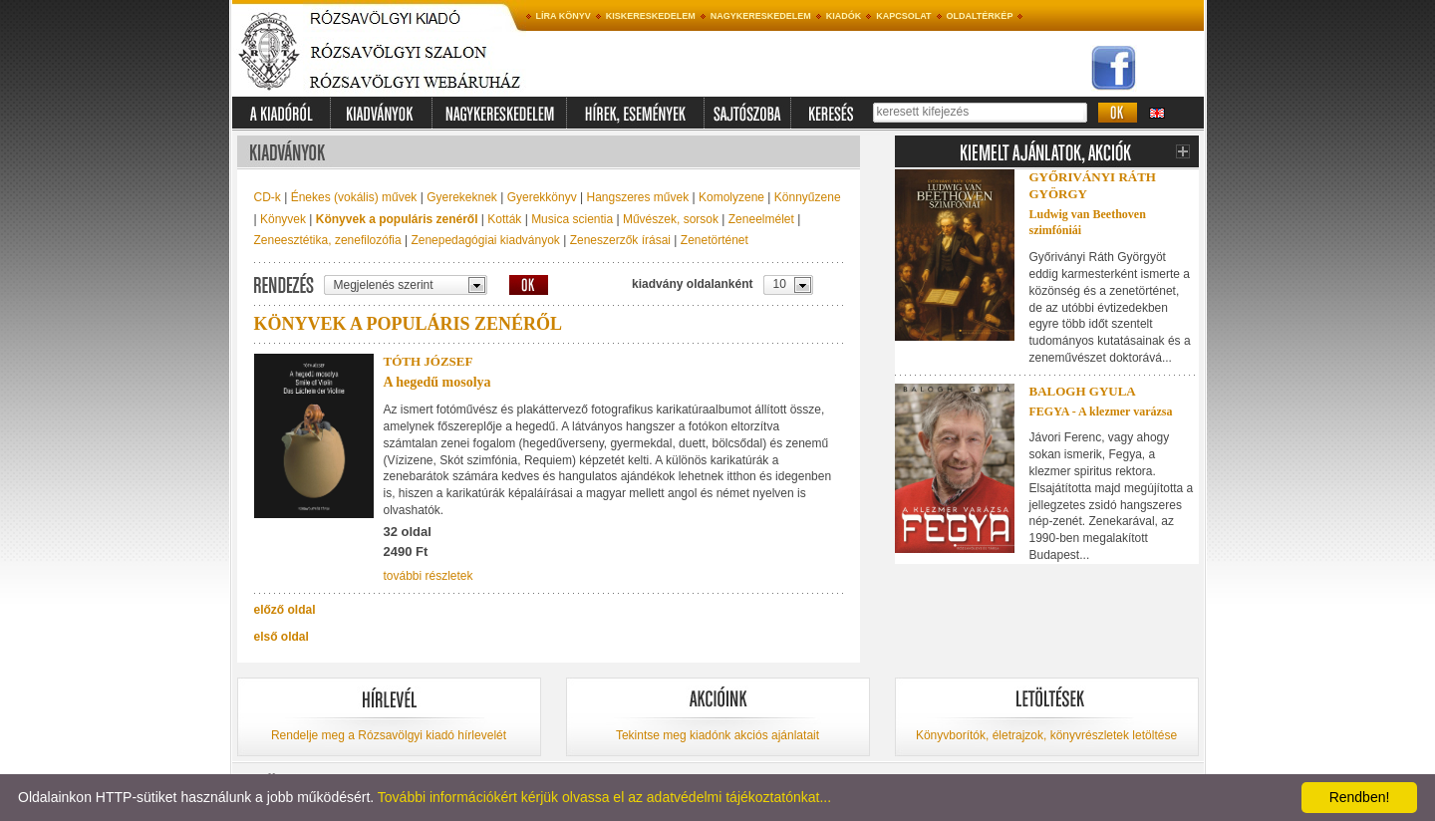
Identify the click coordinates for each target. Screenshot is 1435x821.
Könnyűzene (807, 197)
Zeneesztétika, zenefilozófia (328, 240)
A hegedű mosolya (437, 382)
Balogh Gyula (1082, 391)
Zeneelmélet (761, 219)
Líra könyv (563, 16)
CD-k (267, 197)
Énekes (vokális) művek (354, 197)
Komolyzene (731, 197)
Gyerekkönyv (542, 197)
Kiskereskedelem (651, 16)
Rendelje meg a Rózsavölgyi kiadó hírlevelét (388, 735)
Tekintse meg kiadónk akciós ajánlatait (717, 735)
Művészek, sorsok (670, 219)
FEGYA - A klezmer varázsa (1101, 411)
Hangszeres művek (637, 197)
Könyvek (283, 219)
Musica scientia (572, 219)
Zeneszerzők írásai (620, 240)
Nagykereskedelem (761, 16)
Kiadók (844, 16)
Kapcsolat (903, 16)
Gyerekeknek (462, 197)
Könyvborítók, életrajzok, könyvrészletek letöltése (1046, 735)
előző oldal (285, 610)
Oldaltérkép (980, 16)
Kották (504, 219)
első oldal (281, 637)
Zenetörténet (714, 240)
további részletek (428, 576)
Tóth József (428, 361)
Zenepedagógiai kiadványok (485, 240)
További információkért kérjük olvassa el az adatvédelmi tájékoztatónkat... (604, 797)
